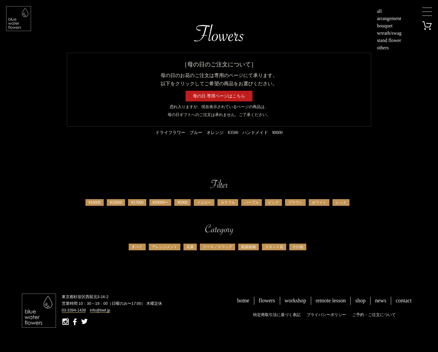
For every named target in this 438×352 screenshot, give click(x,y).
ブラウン (295, 202)
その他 (297, 247)
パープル (251, 202)
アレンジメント (164, 247)
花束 (190, 247)
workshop (295, 300)
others (383, 47)
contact (404, 300)
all (379, 11)
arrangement (389, 18)
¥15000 (116, 202)
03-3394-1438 (74, 310)
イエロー (204, 202)
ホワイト (319, 202)
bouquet (385, 25)
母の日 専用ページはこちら (219, 95)
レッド (340, 202)
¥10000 (95, 202)
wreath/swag (389, 33)
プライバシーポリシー (326, 314)
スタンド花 (274, 247)
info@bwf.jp (100, 310)
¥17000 (137, 202)
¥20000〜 (160, 202)
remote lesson (331, 300)
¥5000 (182, 202)
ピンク (273, 202)
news (380, 300)
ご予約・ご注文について (374, 314)
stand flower (389, 40)
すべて (137, 247)
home (243, 300)
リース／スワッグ (217, 247)
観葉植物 (248, 247)
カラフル (228, 202)
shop (360, 300)
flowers (267, 300)
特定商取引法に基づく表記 (277, 314)
